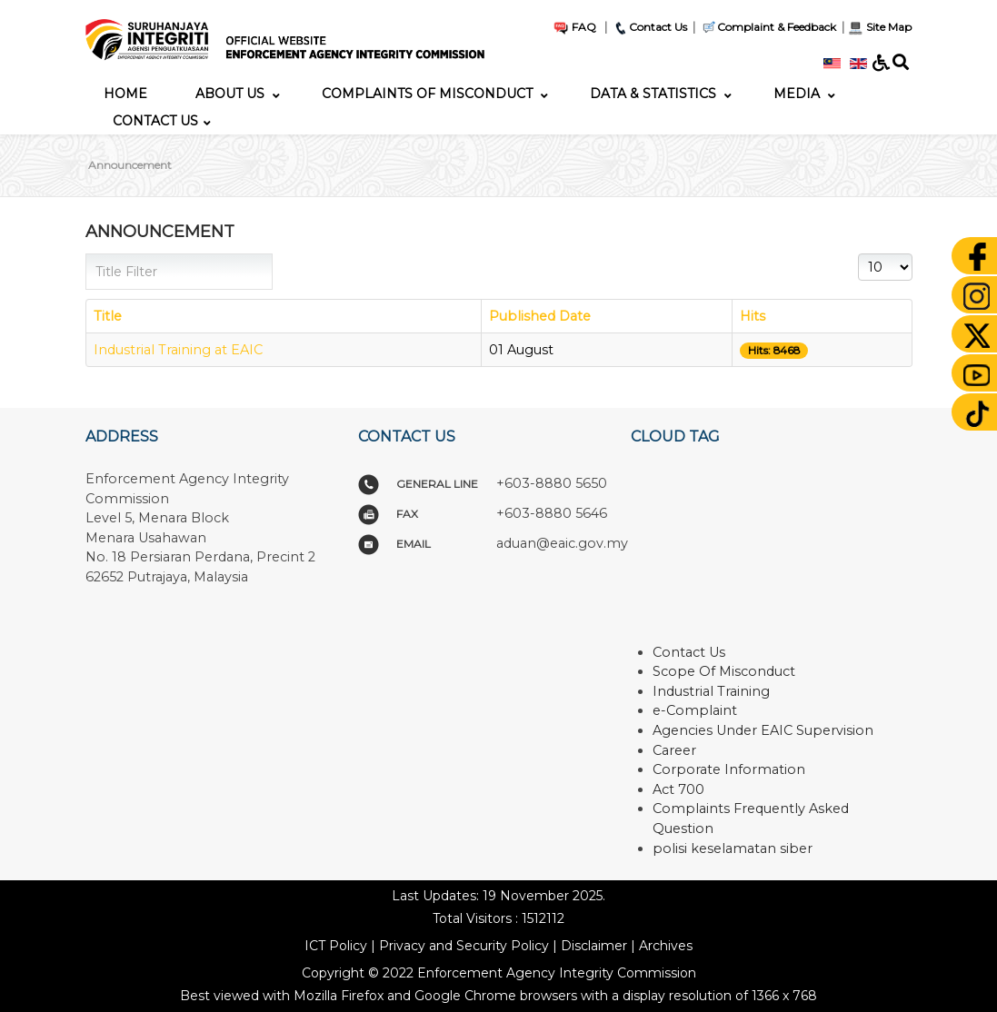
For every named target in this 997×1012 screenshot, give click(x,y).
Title (108, 316)
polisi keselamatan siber (733, 848)
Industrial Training (711, 691)
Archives (666, 946)
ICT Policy (335, 946)
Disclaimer (594, 946)
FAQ (574, 27)
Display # (858, 253)
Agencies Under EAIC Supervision (763, 730)
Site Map (879, 27)
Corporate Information (729, 769)
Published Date (540, 316)
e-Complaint (695, 710)
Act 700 (678, 789)
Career (674, 750)
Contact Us (650, 27)
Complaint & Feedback (776, 27)
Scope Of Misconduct (724, 671)
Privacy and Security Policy (464, 946)
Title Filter (85, 253)
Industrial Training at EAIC (178, 350)
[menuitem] (125, 93)
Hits (752, 316)
